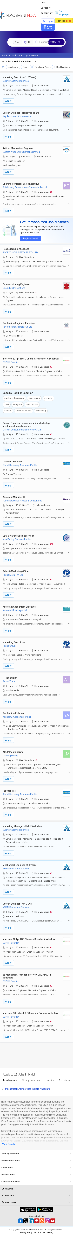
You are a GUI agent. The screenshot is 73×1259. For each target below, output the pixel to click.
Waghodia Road (23, 410)
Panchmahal (32, 404)
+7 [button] (51, 366)
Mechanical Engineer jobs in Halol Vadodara (27, 1089)
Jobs (44, 2)
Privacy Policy (26, 1232)
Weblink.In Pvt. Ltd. (38, 1229)
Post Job (63, 20)
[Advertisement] (30, 1056)
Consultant (47, 13)
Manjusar (17, 404)
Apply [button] (8, 100)
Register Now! (30, 238)
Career (46, 7)
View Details (8, 1144)
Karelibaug (41, 410)
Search (56, 42)
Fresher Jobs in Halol (14, 398)
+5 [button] (51, 191)
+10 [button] (51, 543)
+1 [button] (51, 873)
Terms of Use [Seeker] (43, 1232)
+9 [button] (36, 292)
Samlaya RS (34, 398)
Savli (6, 404)
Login (48, 21)
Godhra (7, 410)
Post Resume (47, 27)
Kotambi (48, 398)
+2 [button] (51, 579)
